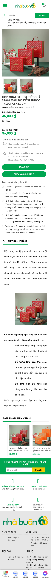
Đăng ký (38, 470)
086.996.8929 (38, 509)
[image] (25, 5)
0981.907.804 (38, 507)
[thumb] (10, 86)
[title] (42, 15)
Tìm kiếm (42, 15)
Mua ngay (24, 167)
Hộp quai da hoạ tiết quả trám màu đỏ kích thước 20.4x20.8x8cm (18, 449)
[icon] (4, 5)
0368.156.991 (38, 505)
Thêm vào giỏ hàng (24, 174)
